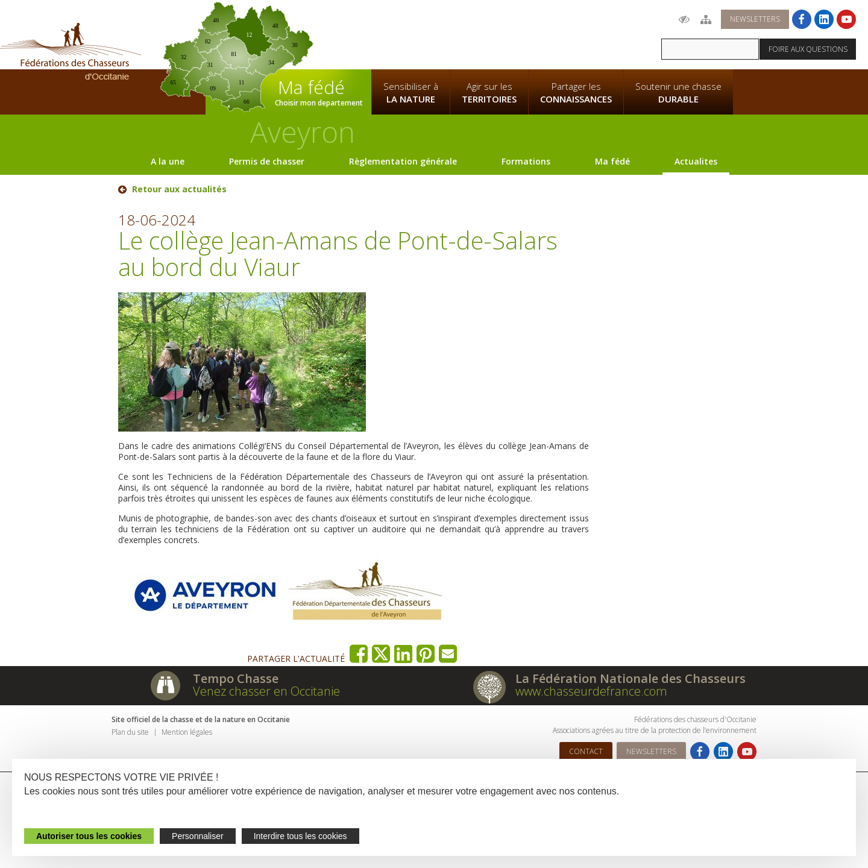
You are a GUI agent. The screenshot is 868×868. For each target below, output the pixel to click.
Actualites (696, 161)
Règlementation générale (403, 161)
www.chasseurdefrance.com (591, 691)
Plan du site (130, 732)
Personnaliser (198, 836)
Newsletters (755, 19)
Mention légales (187, 732)
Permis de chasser (266, 161)
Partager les (576, 92)
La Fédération (410, 34)
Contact (586, 751)
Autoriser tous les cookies (89, 836)
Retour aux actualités (179, 189)
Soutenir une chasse (678, 92)
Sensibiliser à (410, 92)
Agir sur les (489, 92)
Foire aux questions (808, 49)
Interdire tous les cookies (300, 836)
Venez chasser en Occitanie (266, 691)
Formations (526, 161)
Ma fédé (612, 161)
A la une (167, 161)
